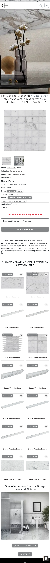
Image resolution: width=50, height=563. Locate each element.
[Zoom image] (21, 274)
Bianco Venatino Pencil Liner (12, 449)
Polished (11, 191)
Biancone (24, 554)
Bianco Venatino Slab (12, 479)
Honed (19, 191)
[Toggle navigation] (47, 5)
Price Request (25, 229)
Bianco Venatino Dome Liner (12, 327)
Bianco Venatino (16, 171)
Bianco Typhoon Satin (26, 545)
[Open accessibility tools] (45, 558)
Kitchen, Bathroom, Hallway (20, 198)
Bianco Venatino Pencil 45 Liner (12, 418)
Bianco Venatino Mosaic (16, 174)
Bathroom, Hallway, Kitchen (14, 201)
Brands (12, 96)
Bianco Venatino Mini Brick (12, 358)
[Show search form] (41, 5)
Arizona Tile (24, 96)
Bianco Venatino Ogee (12, 388)
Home (4, 96)
